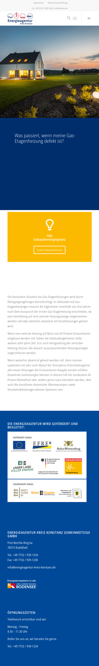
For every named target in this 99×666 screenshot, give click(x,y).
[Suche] (66, 18)
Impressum (39, 2)
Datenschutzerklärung (57, 2)
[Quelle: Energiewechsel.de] (49, 250)
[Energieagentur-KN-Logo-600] (41, 18)
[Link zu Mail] (89, 18)
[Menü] (75, 18)
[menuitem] (39, 3)
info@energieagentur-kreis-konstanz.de (32, 567)
